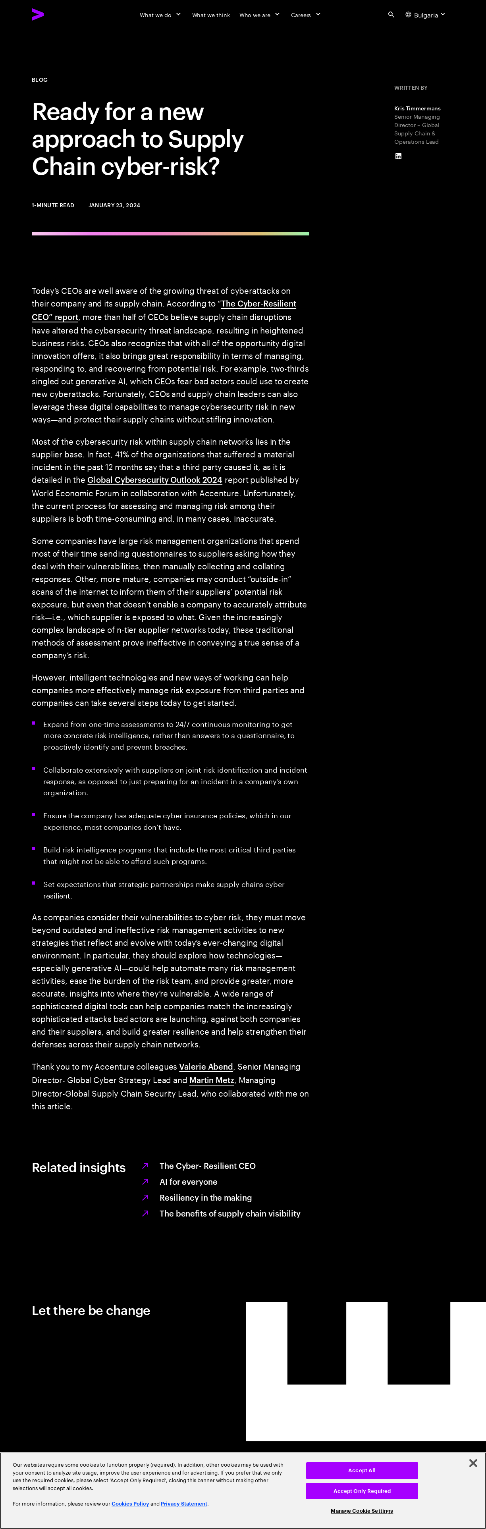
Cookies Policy (130, 1503)
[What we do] (161, 14)
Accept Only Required (362, 1491)
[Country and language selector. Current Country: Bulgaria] (426, 14)
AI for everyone (189, 1181)
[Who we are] (260, 14)
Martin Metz (211, 1079)
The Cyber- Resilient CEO (208, 1165)
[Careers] (307, 14)
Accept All (362, 1470)
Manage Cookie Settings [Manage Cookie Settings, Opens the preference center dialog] (362, 1511)
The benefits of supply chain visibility (230, 1213)
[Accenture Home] (56, 14)
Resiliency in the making (206, 1197)
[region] (243, 1490)
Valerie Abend (206, 1066)
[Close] (473, 1463)
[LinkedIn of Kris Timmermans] (398, 156)
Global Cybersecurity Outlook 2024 (154, 479)
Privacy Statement (184, 1503)
